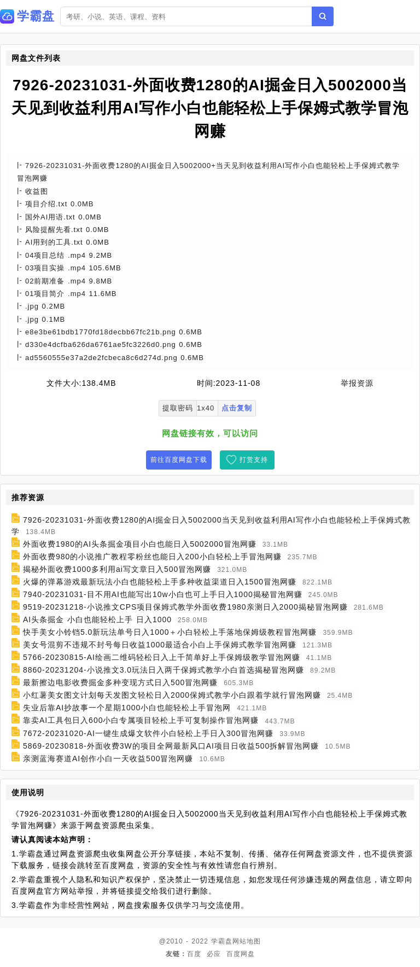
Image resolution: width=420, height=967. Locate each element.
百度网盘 (240, 954)
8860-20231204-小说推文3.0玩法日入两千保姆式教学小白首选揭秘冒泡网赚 (163, 669)
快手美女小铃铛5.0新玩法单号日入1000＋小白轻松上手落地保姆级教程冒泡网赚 (170, 632)
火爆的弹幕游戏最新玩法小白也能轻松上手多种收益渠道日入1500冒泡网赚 (159, 581)
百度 (194, 954)
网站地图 (246, 941)
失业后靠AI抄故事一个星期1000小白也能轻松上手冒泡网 (127, 707)
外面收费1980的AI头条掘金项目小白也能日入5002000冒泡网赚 (139, 544)
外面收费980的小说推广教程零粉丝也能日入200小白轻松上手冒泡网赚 (152, 556)
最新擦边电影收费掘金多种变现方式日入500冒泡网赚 (120, 682)
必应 (214, 954)
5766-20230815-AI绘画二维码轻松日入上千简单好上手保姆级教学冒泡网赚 (161, 657)
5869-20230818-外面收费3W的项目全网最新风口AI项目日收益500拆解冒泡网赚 (171, 746)
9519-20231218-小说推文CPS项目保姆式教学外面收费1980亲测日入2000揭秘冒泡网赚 (185, 607)
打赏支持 (254, 460)
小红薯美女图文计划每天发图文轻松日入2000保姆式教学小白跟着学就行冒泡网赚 (172, 695)
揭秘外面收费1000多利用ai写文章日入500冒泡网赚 (117, 569)
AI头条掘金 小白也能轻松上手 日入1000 (97, 619)
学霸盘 (221, 941)
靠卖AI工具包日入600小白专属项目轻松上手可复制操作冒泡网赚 (141, 720)
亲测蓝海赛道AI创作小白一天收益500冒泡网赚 (108, 758)
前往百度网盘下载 (178, 460)
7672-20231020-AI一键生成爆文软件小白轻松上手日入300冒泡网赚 (148, 733)
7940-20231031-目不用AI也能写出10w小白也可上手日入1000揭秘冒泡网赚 (162, 594)
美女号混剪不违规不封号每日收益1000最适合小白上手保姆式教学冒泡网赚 (159, 644)
